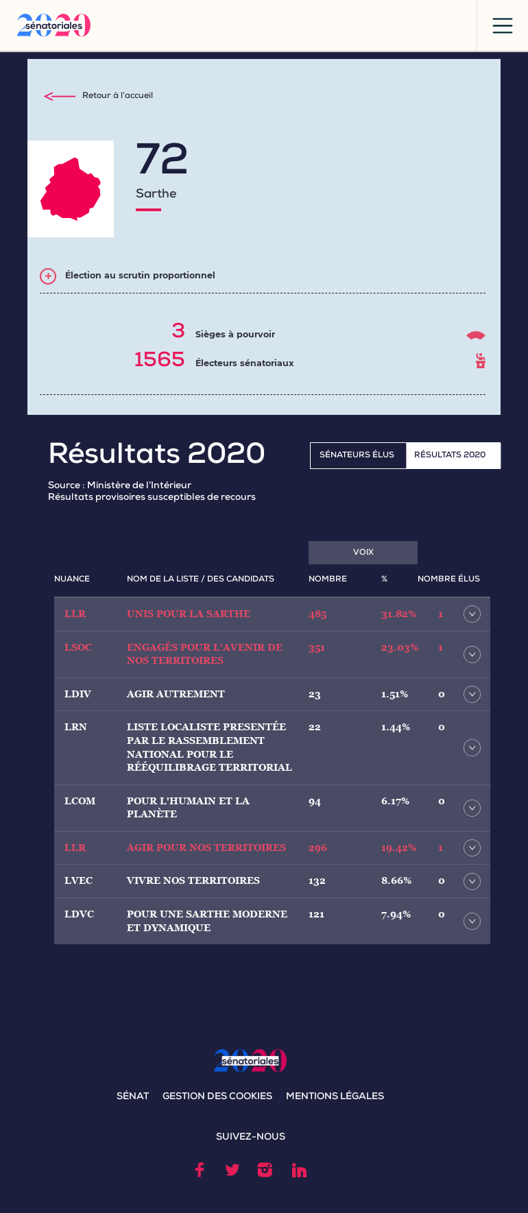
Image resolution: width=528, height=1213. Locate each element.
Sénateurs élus (357, 456)
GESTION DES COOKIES (217, 1097)
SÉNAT (133, 1097)
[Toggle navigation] (502, 25)
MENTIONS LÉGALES (335, 1097)
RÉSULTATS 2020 (449, 456)
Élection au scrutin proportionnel (140, 275)
